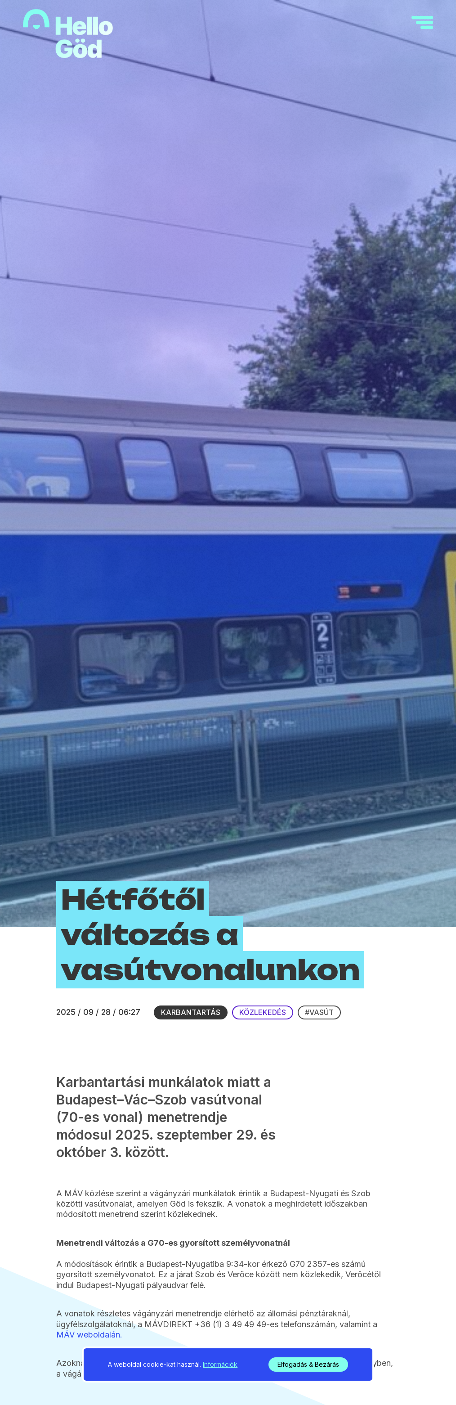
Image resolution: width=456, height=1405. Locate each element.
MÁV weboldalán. (89, 1334)
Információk (220, 1364)
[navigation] (422, 22)
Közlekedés (262, 1012)
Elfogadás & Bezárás (308, 1364)
